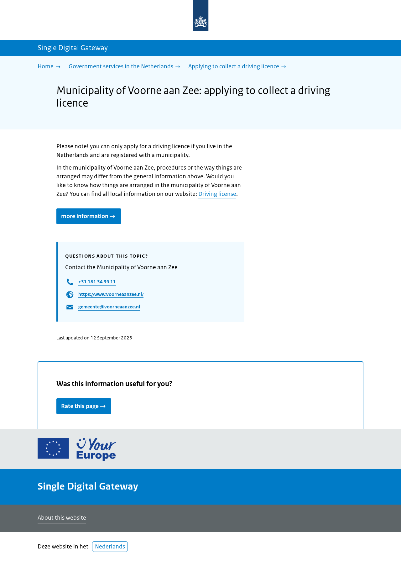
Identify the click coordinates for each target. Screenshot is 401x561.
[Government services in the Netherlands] (126, 67)
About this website (62, 518)
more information (88, 216)
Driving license (217, 194)
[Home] (51, 67)
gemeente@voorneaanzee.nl (109, 307)
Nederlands (110, 546)
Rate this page (84, 406)
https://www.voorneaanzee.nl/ (110, 294)
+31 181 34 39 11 (97, 282)
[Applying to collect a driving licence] (238, 67)
